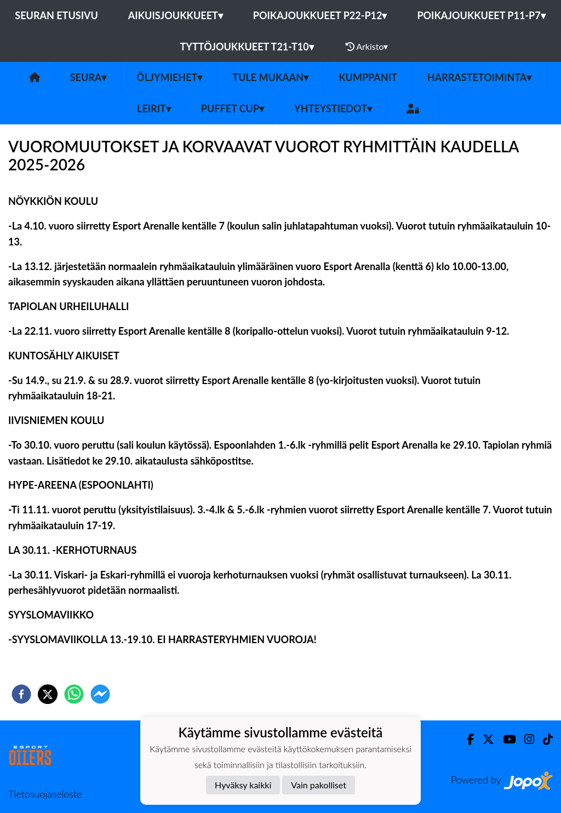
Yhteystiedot (333, 108)
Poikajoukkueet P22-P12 (320, 15)
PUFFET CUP (232, 108)
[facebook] (21, 694)
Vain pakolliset (318, 785)
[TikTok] (543, 739)
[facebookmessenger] (100, 694)
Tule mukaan (270, 77)
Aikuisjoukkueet (175, 15)
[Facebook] (466, 739)
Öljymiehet (169, 77)
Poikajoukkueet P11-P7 (481, 15)
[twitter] (48, 694)
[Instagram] (525, 739)
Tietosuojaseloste (45, 794)
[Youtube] (505, 739)
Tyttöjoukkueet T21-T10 (247, 47)
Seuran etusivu (56, 15)
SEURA (88, 77)
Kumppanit (368, 77)
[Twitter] (484, 739)
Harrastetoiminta (479, 77)
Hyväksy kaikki (243, 785)
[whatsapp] (74, 694)
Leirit (154, 108)
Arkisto (367, 46)
